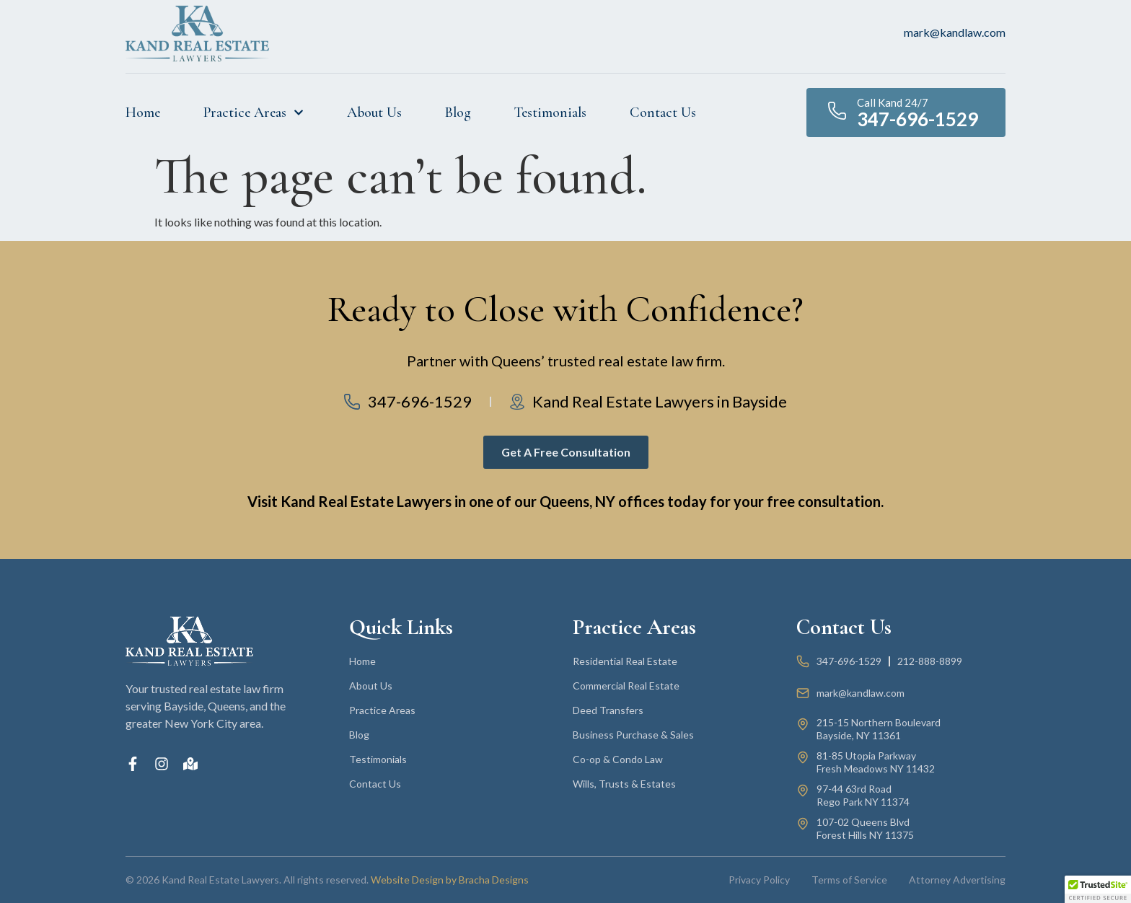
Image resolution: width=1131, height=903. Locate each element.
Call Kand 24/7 (892, 102)
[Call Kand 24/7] (837, 111)
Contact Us (663, 112)
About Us (374, 112)
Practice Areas (253, 112)
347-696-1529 (917, 119)
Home (143, 112)
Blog (458, 112)
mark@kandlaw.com (954, 32)
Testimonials (550, 112)
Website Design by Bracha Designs (450, 879)
